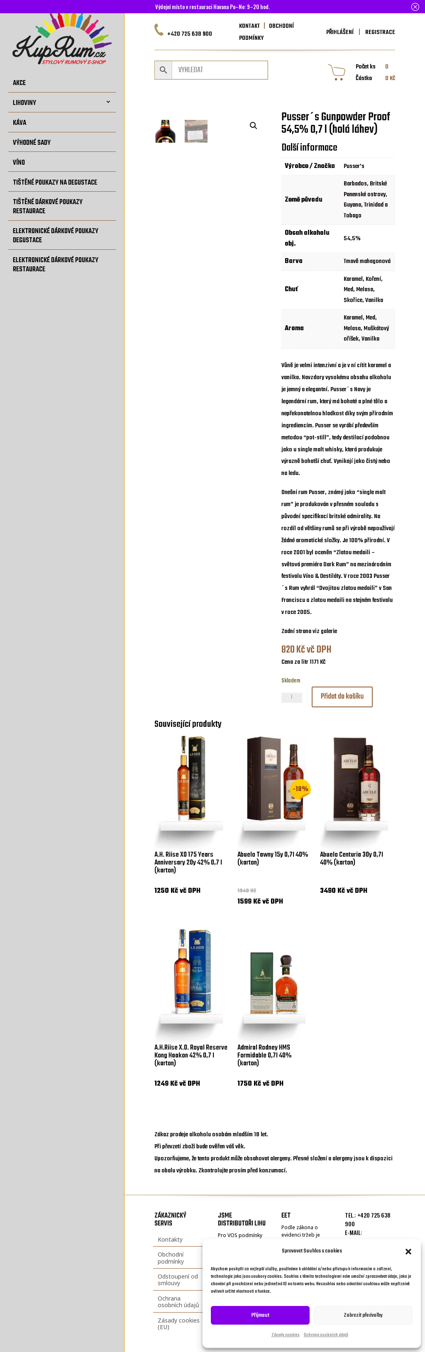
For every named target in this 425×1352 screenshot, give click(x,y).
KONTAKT (249, 26)
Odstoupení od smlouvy (178, 1279)
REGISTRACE (379, 32)
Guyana (352, 205)
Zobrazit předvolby (363, 1315)
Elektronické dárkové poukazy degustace (55, 236)
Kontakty (170, 1239)
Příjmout (260, 1315)
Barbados (355, 184)
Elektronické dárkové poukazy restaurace (55, 265)
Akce (19, 83)
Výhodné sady (32, 143)
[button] (408, 1251)
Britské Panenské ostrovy (365, 189)
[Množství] (291, 698)
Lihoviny (24, 103)
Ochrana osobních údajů (326, 1335)
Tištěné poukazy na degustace (55, 182)
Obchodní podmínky (171, 1257)
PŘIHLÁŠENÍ (340, 32)
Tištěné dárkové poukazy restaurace (48, 207)
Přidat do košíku (342, 697)
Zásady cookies (285, 1335)
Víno (19, 162)
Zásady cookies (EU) (179, 1323)
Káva (19, 123)
